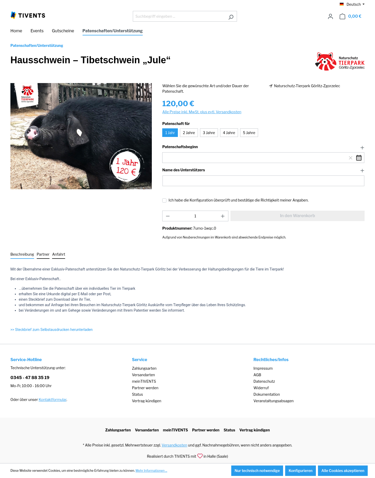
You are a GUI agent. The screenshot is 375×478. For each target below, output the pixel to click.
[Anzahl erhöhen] (222, 216)
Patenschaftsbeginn (180, 147)
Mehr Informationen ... (151, 471)
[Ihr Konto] (330, 16)
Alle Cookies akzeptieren (342, 470)
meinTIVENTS (144, 381)
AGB (257, 375)
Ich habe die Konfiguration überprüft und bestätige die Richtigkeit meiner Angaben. (238, 200)
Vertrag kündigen (146, 401)
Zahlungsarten (144, 368)
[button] (263, 147)
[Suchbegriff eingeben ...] (179, 16)
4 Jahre (229, 132)
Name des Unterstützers (183, 170)
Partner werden (145, 388)
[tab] (22, 254)
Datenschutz (264, 381)
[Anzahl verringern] (167, 216)
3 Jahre (209, 132)
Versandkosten (174, 445)
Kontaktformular (52, 399)
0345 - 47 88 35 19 (29, 377)
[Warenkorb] (350, 16)
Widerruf (261, 388)
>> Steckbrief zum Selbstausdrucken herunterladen (51, 330)
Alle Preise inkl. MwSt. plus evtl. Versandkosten (201, 112)
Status (137, 394)
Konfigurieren (300, 470)
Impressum (263, 368)
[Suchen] (231, 16)
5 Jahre (249, 132)
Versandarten (143, 375)
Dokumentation (266, 394)
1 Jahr (170, 132)
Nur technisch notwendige (257, 470)
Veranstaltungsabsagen (273, 401)
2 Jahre (189, 132)
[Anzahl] (195, 216)
